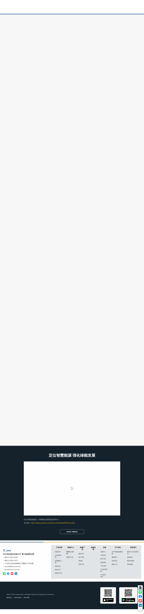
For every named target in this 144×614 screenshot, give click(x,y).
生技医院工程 (59, 561)
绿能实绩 (93, 553)
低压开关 (81, 558)
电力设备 (81, 562)
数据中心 (71, 552)
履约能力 (114, 562)
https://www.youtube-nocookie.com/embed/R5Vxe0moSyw (53, 528)
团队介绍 (114, 569)
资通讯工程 (59, 578)
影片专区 (103, 563)
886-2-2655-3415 (11, 565)
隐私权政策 (130, 565)
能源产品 (82, 553)
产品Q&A (103, 570)
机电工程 (58, 571)
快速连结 (103, 567)
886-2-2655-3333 (11, 562)
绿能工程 (58, 556)
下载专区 (103, 560)
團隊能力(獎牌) (70, 557)
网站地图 (130, 569)
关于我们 (118, 552)
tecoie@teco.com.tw (12, 571)
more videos (72, 536)
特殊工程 (58, 574)
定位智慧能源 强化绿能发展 (72, 460)
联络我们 (133, 552)
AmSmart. (47, 599)
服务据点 (130, 562)
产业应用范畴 (104, 575)
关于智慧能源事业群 (117, 557)
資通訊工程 (70, 562)
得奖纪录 (114, 565)
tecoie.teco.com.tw (12, 574)
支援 (104, 552)
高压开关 (81, 569)
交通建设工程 (59, 566)
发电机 (81, 565)
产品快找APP (103, 580)
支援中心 (103, 556)
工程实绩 (59, 552)
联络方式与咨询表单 (132, 557)
